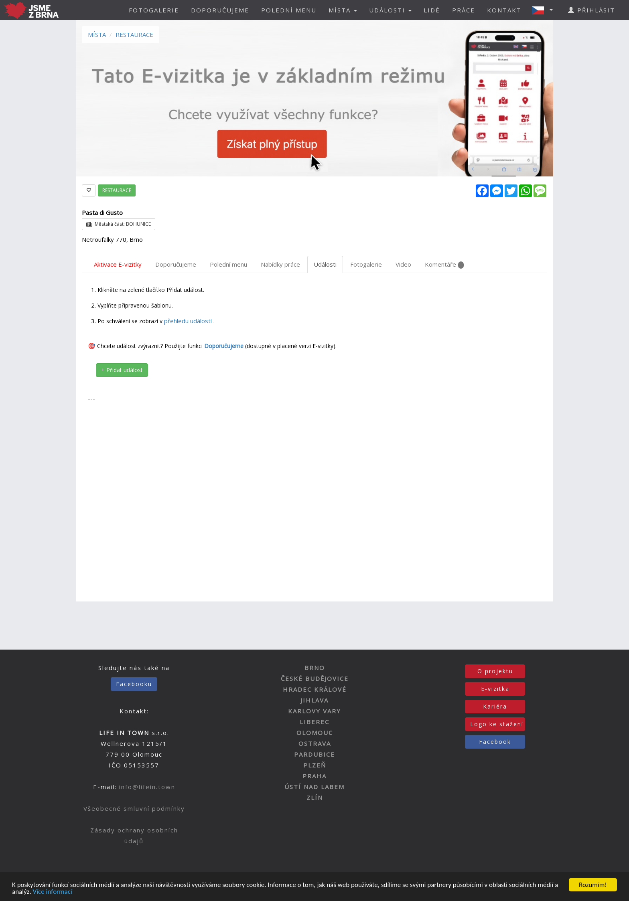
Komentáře (444, 264)
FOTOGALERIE (154, 10)
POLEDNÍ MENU (289, 10)
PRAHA (314, 776)
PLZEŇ (314, 765)
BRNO (314, 668)
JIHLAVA (314, 700)
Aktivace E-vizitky (118, 264)
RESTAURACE (134, 34)
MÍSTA (97, 34)
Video (403, 264)
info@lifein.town (147, 787)
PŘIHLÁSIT (591, 10)
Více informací (52, 892)
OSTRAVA (314, 743)
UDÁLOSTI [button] (390, 10)
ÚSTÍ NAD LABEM (314, 787)
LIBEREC (314, 722)
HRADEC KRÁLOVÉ (315, 689)
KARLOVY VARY (314, 711)
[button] (545, 10)
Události (325, 264)
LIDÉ (432, 10)
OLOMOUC (314, 733)
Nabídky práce (280, 264)
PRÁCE (463, 10)
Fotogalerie (366, 264)
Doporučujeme (175, 264)
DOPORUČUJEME (220, 10)
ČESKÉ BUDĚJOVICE (315, 678)
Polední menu (228, 264)
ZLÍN (314, 798)
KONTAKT (504, 10)
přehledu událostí (188, 321)
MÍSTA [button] (343, 10)
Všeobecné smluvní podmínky (134, 808)
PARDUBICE (314, 754)
